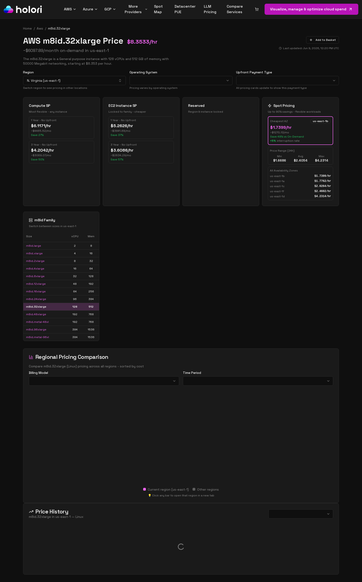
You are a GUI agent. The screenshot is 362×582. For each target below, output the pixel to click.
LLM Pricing (210, 9)
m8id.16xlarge (36, 291)
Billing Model (38, 373)
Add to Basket (322, 40)
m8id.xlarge (34, 253)
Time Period (192, 373)
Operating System (143, 72)
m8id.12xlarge (36, 284)
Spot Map (158, 9)
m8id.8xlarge (35, 276)
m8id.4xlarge (35, 268)
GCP (110, 9)
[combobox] (74, 80)
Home (27, 28)
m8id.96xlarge (36, 329)
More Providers (136, 9)
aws (40, 28)
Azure (90, 9)
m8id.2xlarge (35, 261)
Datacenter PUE (185, 9)
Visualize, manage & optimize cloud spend (311, 9)
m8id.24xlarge (36, 299)
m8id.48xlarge (36, 314)
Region (28, 72)
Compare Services (235, 9)
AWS (70, 9)
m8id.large (33, 246)
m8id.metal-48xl (37, 322)
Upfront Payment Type (254, 72)
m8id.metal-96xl (37, 337)
